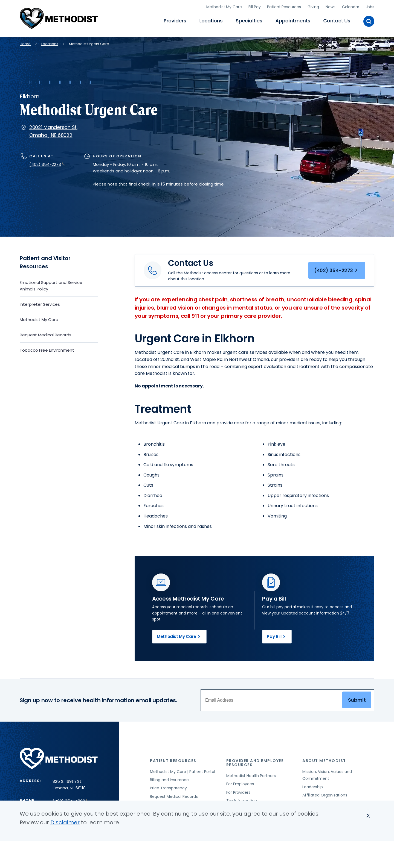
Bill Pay (254, 7)
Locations (210, 20)
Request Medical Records (45, 335)
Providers (175, 20)
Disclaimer (65, 822)
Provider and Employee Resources (255, 763)
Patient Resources (284, 7)
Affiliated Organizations (324, 795)
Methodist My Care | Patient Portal (182, 771)
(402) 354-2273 (47, 164)
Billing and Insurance (169, 780)
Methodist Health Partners (251, 775)
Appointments (292, 20)
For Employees (240, 784)
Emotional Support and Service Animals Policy (51, 286)
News (330, 7)
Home (25, 43)
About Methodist (324, 760)
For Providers (238, 792)
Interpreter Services (40, 304)
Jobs (370, 7)
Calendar (350, 7)
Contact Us (336, 20)
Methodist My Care (224, 7)
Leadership (312, 787)
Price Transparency (168, 788)
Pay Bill (277, 636)
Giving (313, 7)
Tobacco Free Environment (47, 350)
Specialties (249, 20)
